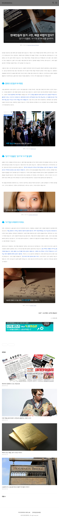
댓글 (3, 496)
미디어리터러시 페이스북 (24, 512)
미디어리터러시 (7, 3)
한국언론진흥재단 (36, 512)
